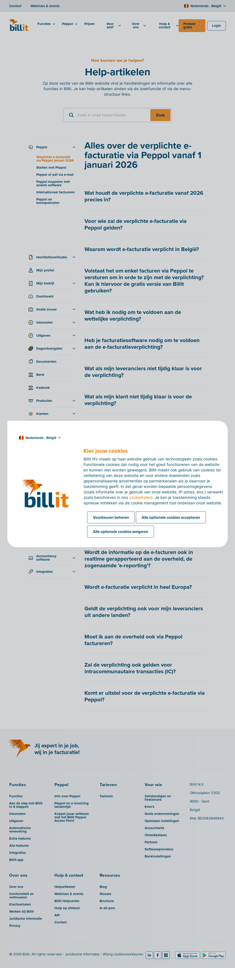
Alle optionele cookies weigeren (120, 531)
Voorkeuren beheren (111, 517)
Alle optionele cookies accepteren (171, 517)
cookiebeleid (141, 497)
